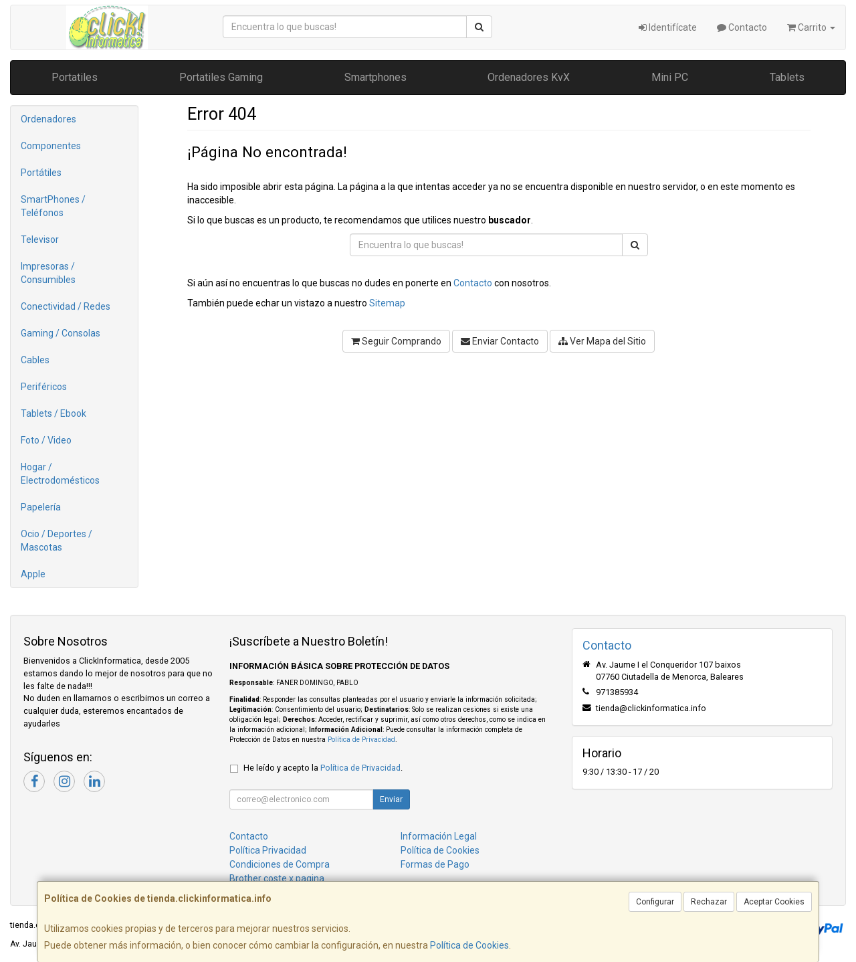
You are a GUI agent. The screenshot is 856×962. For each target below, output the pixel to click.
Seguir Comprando (396, 341)
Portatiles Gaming (221, 77)
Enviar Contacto (500, 341)
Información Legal (439, 836)
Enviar (391, 799)
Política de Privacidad (361, 739)
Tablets (787, 77)
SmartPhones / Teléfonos (53, 206)
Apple (33, 574)
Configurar (655, 901)
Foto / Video (46, 440)
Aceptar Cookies (774, 901)
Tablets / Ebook (53, 413)
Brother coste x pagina (276, 878)
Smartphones (375, 77)
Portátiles (41, 172)
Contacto (742, 27)
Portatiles (74, 77)
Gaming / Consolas (60, 333)
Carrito (811, 27)
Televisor (40, 239)
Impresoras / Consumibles (48, 273)
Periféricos (44, 386)
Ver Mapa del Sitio (602, 341)
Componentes (51, 145)
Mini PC (669, 77)
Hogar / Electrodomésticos (60, 474)
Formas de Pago (435, 864)
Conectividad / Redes (65, 306)
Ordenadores (48, 119)
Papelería (41, 507)
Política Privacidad (267, 850)
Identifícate (668, 27)
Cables (35, 360)
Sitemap (387, 303)
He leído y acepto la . (323, 768)
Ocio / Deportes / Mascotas (56, 540)
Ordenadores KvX (529, 77)
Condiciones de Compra (279, 864)
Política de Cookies (469, 945)
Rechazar (709, 901)
